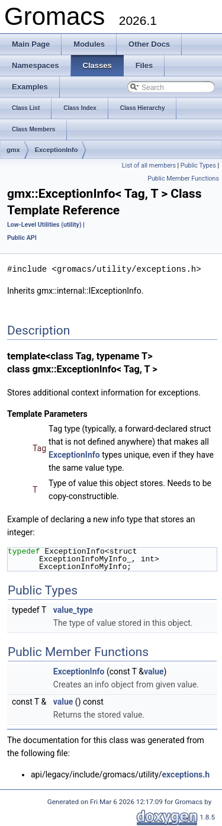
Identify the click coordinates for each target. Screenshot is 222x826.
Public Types (198, 165)
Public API (22, 238)
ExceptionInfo (56, 149)
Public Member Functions (183, 178)
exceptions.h (186, 774)
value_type (73, 609)
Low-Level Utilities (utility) (44, 225)
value (154, 671)
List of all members (149, 165)
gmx (13, 149)
